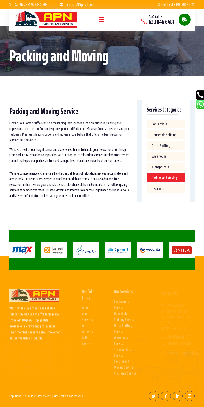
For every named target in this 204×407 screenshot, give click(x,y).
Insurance (158, 189)
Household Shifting (164, 135)
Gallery (86, 339)
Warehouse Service (121, 342)
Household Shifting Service (124, 318)
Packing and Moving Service (123, 366)
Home (85, 309)
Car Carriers (159, 124)
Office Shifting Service (123, 330)
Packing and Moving (164, 178)
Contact (87, 345)
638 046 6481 (161, 22)
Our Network (87, 330)
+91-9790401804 (31, 4)
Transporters (160, 167)
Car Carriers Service (121, 306)
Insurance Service (125, 375)
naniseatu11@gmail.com (79, 4)
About (86, 315)
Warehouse (159, 156)
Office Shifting (161, 146)
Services (87, 321)
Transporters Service (122, 354)
